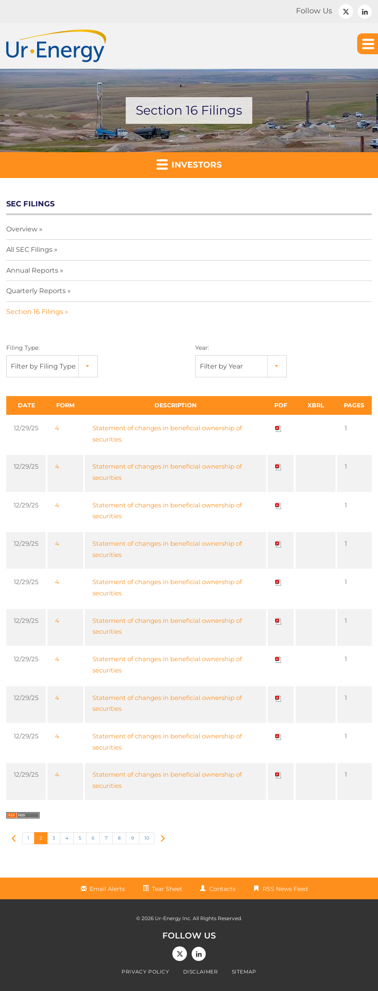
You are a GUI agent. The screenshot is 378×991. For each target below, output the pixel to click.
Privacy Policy (145, 971)
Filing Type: (23, 347)
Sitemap (244, 971)
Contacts (222, 889)
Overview (21, 229)
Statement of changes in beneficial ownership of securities (167, 433)
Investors (189, 164)
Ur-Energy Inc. (173, 918)
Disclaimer (200, 971)
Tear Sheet (167, 889)
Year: (202, 347)
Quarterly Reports (36, 291)
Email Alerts (107, 889)
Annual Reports (32, 270)
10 (146, 838)
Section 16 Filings (34, 312)
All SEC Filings (29, 249)
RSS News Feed (285, 889)
